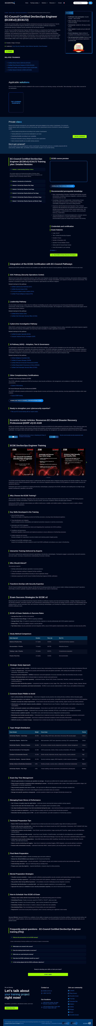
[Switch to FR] (64, 3)
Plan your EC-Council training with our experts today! (24, 411)
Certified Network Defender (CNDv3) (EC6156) (20, 70)
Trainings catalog (35, 3)
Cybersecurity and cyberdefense (21, 12)
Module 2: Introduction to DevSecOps (22, 181)
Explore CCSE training (17, 385)
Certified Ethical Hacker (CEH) (19, 313)
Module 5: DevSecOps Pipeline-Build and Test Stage (26, 193)
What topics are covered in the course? (23, 946)
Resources (53, 3)
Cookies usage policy (46, 1023)
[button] (80, 136)
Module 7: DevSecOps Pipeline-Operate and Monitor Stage (27, 201)
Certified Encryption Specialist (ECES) (21, 334)
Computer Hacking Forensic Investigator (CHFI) (23, 336)
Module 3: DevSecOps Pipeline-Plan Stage (23, 185)
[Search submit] (90, 3)
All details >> (53, 250)
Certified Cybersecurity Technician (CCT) (21, 286)
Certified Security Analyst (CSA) (19, 289)
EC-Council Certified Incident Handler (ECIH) (22, 291)
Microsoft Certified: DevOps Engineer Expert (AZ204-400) (22, 67)
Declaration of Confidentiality (58, 1023)
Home (26, 2)
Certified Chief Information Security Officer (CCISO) (24, 316)
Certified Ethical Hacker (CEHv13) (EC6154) (19, 62)
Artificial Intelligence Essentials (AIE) (20, 358)
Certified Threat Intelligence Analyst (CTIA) (22, 293)
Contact (60, 2)
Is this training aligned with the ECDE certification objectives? (28, 962)
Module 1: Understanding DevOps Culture (23, 169)
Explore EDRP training (17, 395)
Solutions (45, 3)
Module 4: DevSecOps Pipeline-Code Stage (23, 189)
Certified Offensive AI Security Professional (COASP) (24, 362)
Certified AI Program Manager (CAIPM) (21, 360)
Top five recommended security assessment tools (71, 435)
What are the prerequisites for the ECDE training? (25, 937)
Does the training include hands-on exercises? (25, 950)
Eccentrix (6, 12)
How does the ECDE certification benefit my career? (26, 958)
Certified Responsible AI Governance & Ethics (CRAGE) (25, 365)
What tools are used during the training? (23, 954)
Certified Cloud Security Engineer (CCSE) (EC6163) (21, 65)
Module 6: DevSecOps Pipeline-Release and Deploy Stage (27, 197)
